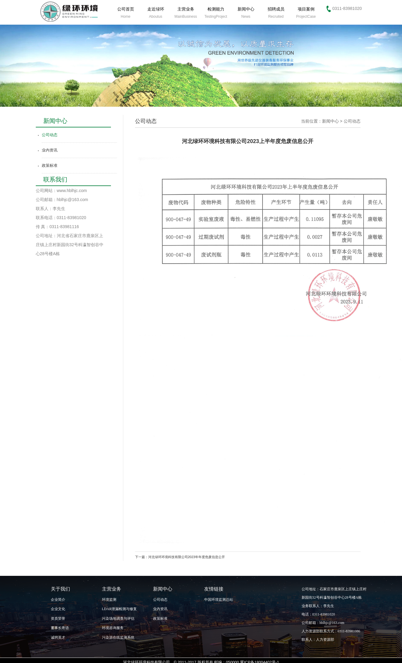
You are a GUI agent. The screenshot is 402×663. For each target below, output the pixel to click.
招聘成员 (276, 13)
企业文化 (58, 609)
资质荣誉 (58, 618)
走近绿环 (155, 13)
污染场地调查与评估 (118, 618)
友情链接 (213, 588)
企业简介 (58, 599)
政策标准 (49, 165)
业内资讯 (49, 150)
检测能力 (215, 13)
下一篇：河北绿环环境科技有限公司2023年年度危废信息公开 (180, 557)
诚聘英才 (58, 637)
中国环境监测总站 (218, 599)
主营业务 (185, 13)
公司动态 (49, 135)
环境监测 (109, 599)
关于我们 (60, 588)
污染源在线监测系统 (118, 637)
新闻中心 (246, 13)
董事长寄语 (60, 628)
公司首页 (125, 13)
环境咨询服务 (113, 628)
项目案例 (306, 13)
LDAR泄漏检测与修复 (119, 609)
